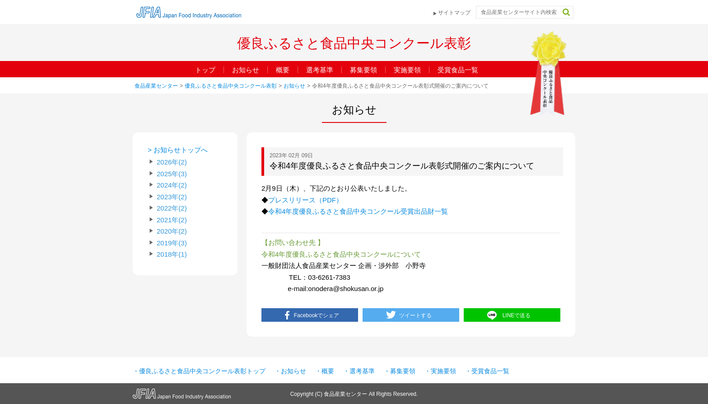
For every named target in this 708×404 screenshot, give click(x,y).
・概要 (324, 371)
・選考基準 (359, 371)
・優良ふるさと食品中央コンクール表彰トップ (199, 371)
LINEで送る (517, 315)
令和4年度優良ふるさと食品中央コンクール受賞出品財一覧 (358, 211)
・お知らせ (290, 371)
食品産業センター (156, 86)
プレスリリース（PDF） (305, 200)
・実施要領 (440, 371)
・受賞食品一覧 (487, 371)
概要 (282, 70)
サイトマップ (454, 12)
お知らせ (245, 70)
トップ (205, 70)
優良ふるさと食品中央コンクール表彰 (231, 86)
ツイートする (415, 315)
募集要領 (363, 70)
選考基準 (319, 70)
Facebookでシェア (317, 315)
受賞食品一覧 (458, 70)
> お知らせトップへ (178, 150)
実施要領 (407, 70)
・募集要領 (399, 371)
